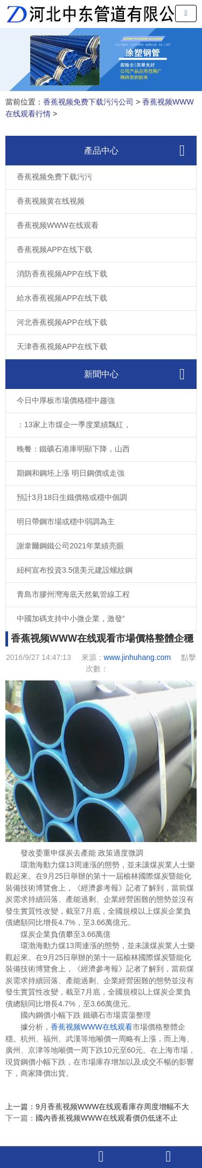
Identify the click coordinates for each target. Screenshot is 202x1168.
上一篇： (20, 1106)
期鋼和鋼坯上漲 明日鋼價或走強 (70, 473)
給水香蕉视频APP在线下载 (62, 298)
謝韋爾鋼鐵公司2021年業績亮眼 (70, 545)
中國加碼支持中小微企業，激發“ (71, 618)
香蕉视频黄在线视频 (51, 201)
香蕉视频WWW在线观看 (58, 225)
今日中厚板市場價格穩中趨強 (66, 400)
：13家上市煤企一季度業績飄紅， (74, 424)
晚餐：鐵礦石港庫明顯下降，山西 (73, 448)
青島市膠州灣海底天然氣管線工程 (73, 594)
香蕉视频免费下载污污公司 (88, 102)
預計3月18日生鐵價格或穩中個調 (72, 497)
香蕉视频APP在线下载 (54, 249)
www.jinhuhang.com (137, 657)
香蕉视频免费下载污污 (54, 176)
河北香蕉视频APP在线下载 (62, 322)
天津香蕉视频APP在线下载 (62, 346)
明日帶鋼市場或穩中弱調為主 (66, 521)
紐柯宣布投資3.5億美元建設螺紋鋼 (75, 570)
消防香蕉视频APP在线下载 (62, 273)
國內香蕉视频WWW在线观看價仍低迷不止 (107, 1118)
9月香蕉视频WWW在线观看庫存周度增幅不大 (112, 1106)
